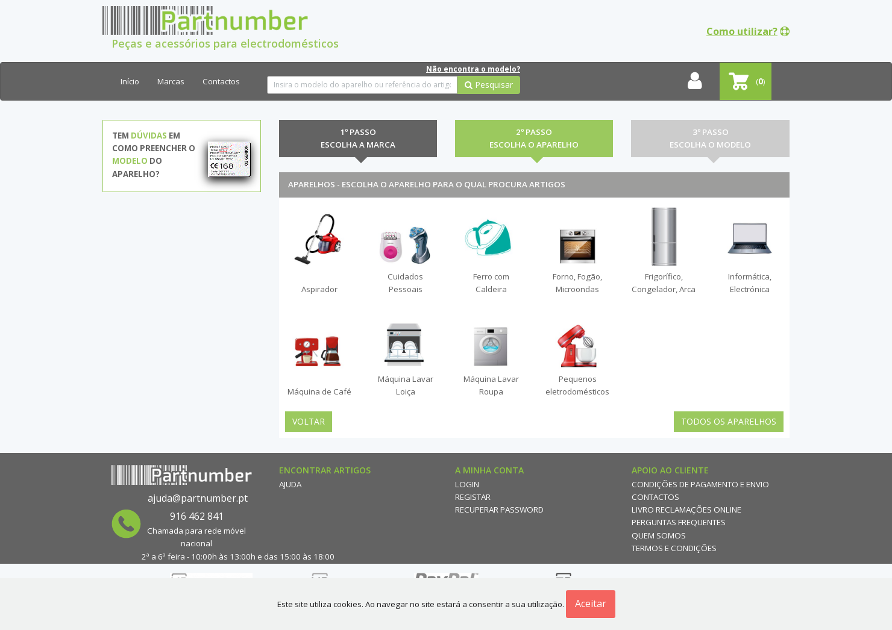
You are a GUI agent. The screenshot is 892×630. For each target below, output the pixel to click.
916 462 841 (197, 516)
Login (467, 484)
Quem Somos (659, 535)
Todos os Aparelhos (728, 421)
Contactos (221, 81)
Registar (473, 496)
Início (130, 81)
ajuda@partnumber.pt (198, 498)
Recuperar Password (499, 509)
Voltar (308, 421)
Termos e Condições (674, 548)
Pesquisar (489, 84)
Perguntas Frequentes (679, 522)
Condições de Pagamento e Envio (700, 484)
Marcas (170, 81)
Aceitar (590, 603)
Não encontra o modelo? (473, 69)
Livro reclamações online (686, 509)
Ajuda (290, 484)
